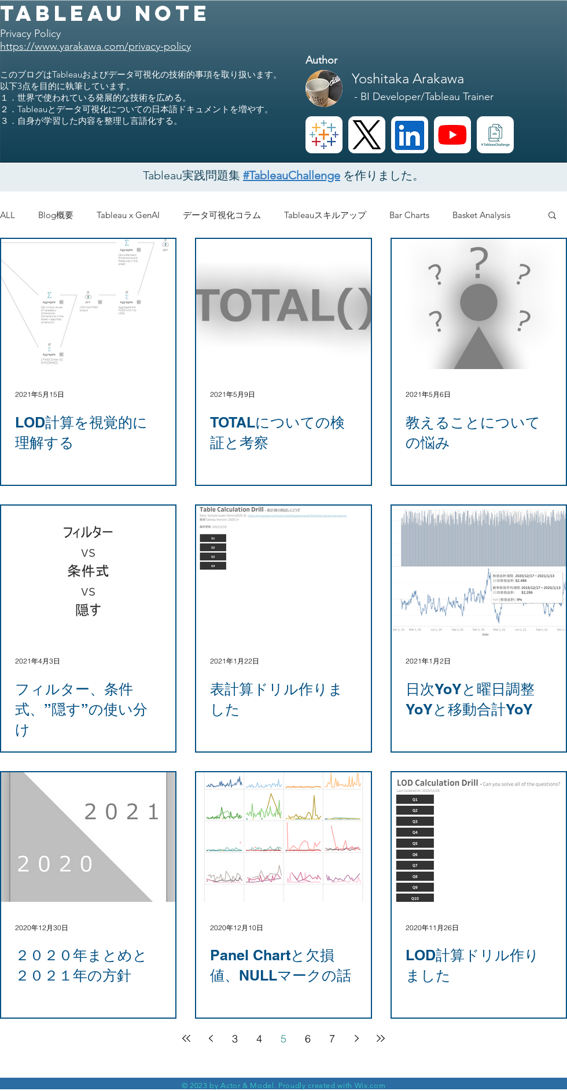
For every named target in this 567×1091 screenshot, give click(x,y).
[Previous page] (210, 1038)
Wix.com (370, 1085)
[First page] (186, 1038)
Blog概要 (55, 214)
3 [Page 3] (235, 1038)
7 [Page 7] (332, 1038)
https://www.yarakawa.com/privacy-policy (95, 46)
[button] (552, 216)
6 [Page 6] (308, 1038)
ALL (7, 214)
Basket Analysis (481, 214)
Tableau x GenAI (128, 214)
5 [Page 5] (283, 1038)
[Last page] (380, 1038)
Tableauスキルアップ (325, 214)
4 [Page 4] (259, 1038)
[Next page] (356, 1038)
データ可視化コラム (222, 214)
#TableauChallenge (291, 175)
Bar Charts (409, 214)
